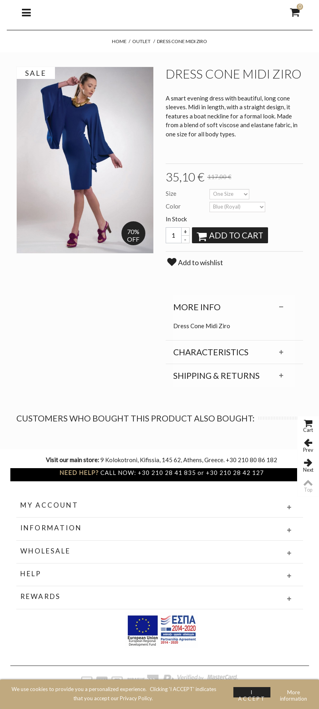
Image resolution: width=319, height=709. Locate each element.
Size (172, 193)
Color (174, 206)
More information (293, 693)
